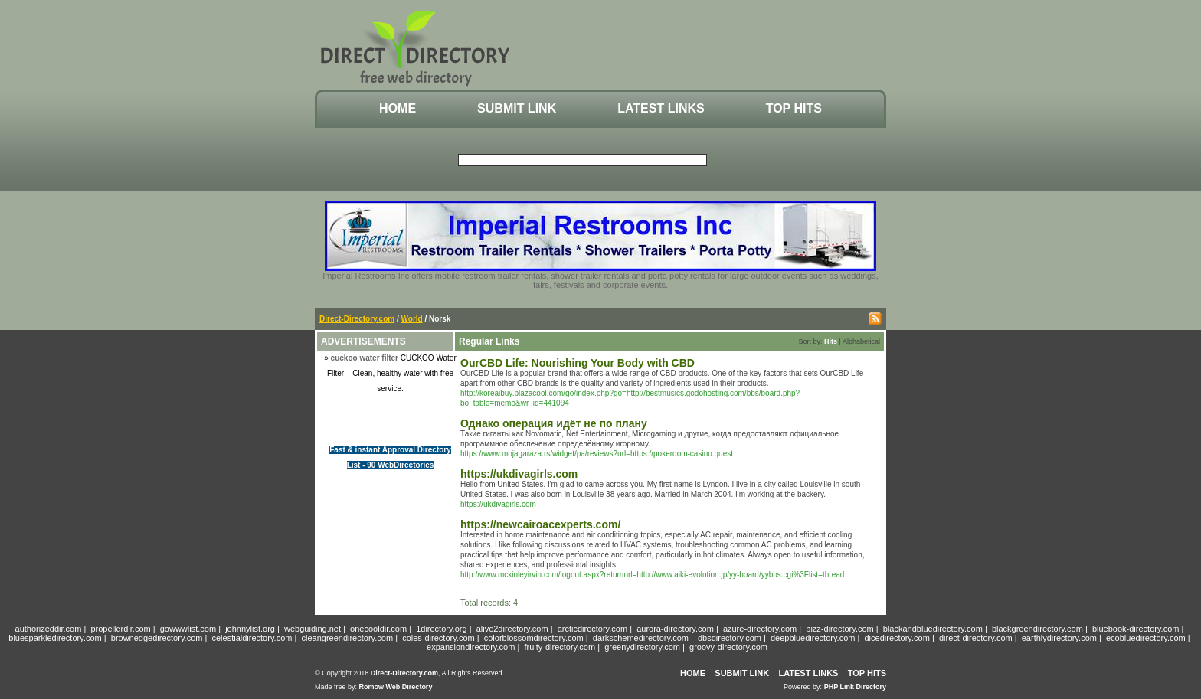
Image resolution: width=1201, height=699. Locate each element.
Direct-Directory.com (356, 319)
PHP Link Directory (855, 687)
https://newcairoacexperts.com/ (540, 524)
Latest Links (660, 108)
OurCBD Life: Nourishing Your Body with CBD (577, 363)
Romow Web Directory (396, 687)
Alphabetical (861, 341)
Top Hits (794, 108)
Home (397, 108)
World (412, 319)
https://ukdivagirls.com (519, 474)
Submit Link (516, 108)
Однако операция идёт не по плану (553, 423)
